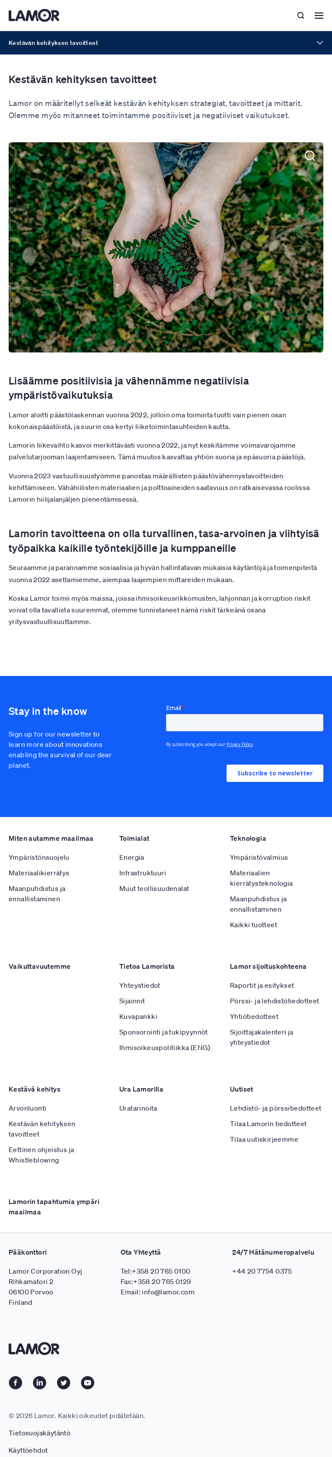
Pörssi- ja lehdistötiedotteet (274, 981)
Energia (131, 838)
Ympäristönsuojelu (39, 838)
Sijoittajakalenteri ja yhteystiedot (262, 1018)
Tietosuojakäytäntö (39, 1413)
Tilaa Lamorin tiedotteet (268, 1104)
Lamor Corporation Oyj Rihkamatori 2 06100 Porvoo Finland (45, 1267)
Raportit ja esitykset (262, 966)
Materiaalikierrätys (39, 853)
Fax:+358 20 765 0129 (156, 1262)
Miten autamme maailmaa (51, 819)
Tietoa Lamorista (147, 947)
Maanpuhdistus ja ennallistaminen (37, 874)
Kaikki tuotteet (253, 905)
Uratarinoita (138, 1089)
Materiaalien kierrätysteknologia (261, 858)
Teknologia (248, 819)
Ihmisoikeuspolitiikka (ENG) (165, 1028)
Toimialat (134, 819)
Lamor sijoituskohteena (268, 947)
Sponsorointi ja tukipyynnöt (163, 1013)
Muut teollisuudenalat (154, 869)
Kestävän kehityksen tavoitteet (42, 1109)
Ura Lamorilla (141, 1070)
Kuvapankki (138, 997)
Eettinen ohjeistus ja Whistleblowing (41, 1135)
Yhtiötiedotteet (254, 997)
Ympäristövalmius (259, 838)
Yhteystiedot (139, 966)
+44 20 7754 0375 (262, 1252)
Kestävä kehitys (35, 1070)
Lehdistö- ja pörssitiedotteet (276, 1089)
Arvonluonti (27, 1089)
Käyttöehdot (28, 1431)
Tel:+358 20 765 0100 (156, 1252)
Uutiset (241, 1070)
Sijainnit (132, 981)
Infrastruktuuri (142, 853)
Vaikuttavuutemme (39, 947)
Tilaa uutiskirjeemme (264, 1120)
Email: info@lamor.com (158, 1272)
